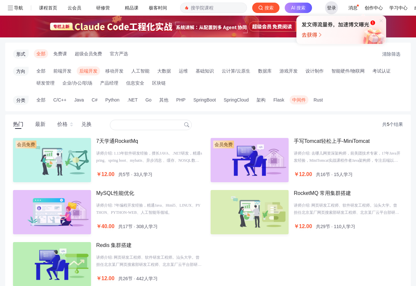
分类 (20, 62)
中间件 (299, 62)
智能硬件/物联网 (348, 33)
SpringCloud (236, 62)
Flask (278, 62)
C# (95, 62)
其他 (163, 62)
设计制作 (315, 33)
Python (112, 62)
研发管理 (45, 45)
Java (79, 62)
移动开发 (114, 33)
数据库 (265, 33)
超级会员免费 (88, 16)
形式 (20, 16)
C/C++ (59, 62)
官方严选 (119, 16)
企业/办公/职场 (77, 45)
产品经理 (109, 45)
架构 (261, 62)
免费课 (60, 16)
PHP (181, 62)
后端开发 (88, 33)
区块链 (159, 45)
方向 (20, 33)
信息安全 (135, 45)
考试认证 (381, 33)
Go (148, 62)
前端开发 (62, 33)
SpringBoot (204, 62)
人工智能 (140, 33)
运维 (183, 33)
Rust (318, 62)
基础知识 (205, 33)
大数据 (164, 33)
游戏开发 (289, 33)
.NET (132, 62)
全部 (41, 16)
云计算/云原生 (236, 33)
